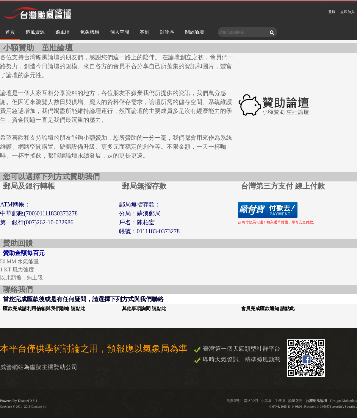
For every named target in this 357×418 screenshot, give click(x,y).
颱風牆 (62, 32)
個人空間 (119, 32)
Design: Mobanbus (343, 401)
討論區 (167, 32)
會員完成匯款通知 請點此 (268, 308)
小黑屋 (266, 401)
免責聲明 (233, 401)
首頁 (10, 32)
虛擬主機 (42, 367)
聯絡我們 (251, 401)
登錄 (331, 12)
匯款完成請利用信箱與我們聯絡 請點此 (44, 308)
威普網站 (12, 367)
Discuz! (23, 401)
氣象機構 (89, 32)
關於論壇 (194, 32)
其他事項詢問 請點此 (144, 308)
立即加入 (347, 12)
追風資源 (35, 32)
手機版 (280, 401)
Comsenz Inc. (39, 406)
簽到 (144, 32)
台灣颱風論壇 (317, 401)
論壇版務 (295, 401)
